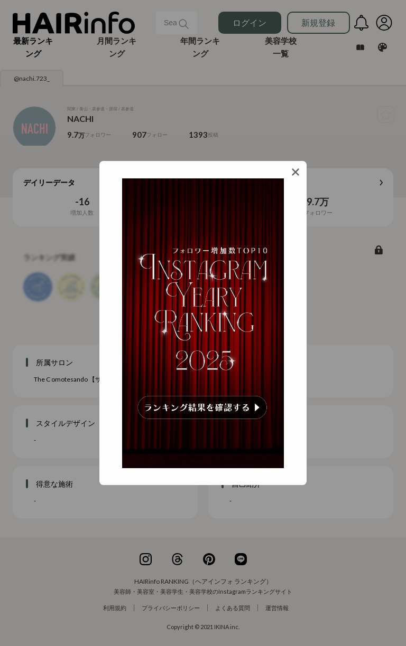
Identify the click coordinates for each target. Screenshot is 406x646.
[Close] (295, 172)
